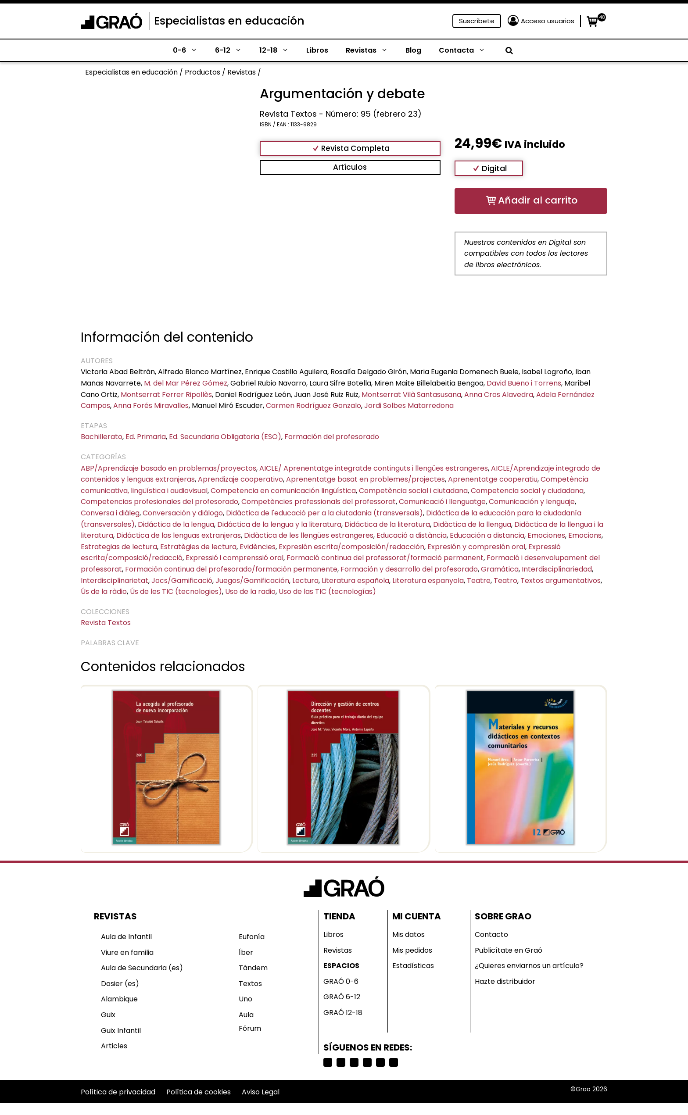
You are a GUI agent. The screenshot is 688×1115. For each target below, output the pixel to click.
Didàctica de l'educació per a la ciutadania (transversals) (324, 513)
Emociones (546, 535)
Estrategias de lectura (119, 547)
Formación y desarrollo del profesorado (409, 569)
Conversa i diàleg (110, 513)
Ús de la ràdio (104, 591)
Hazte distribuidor (505, 981)
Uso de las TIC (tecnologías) (327, 591)
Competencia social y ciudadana (527, 491)
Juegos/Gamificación (252, 580)
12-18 (278, 50)
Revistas (371, 50)
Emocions (585, 535)
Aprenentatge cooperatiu (493, 479)
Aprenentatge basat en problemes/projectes (365, 479)
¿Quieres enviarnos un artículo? (529, 966)
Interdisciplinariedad (557, 569)
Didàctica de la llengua (472, 524)
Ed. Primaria (145, 437)
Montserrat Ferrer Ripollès (166, 395)
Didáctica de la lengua (176, 524)
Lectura (305, 580)
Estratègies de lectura (198, 547)
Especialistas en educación (229, 21)
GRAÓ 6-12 (341, 997)
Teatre (479, 580)
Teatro (505, 580)
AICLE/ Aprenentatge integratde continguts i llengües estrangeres (373, 468)
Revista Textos (106, 623)
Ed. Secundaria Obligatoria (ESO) (225, 437)
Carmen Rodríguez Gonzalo (313, 405)
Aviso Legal (261, 1092)
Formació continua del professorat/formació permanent (385, 558)
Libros (317, 50)
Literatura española (355, 580)
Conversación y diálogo (183, 513)
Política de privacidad (118, 1092)
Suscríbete (476, 20)
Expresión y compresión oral (476, 547)
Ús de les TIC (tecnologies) (176, 591)
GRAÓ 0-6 (340, 981)
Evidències (258, 547)
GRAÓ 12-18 (342, 1013)
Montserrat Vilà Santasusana (411, 395)
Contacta (466, 50)
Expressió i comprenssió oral (234, 558)
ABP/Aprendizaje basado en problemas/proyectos (168, 468)
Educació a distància (411, 535)
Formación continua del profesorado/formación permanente (231, 569)
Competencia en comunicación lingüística (283, 491)
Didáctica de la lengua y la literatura (279, 524)
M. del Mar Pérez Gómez (185, 383)
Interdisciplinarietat (114, 580)
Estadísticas (413, 966)
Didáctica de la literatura (387, 524)
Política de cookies (198, 1092)
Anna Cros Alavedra (498, 395)
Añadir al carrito (537, 200)
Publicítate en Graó (508, 950)
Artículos (350, 167)
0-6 (189, 50)
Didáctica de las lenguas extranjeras (178, 535)
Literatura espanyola (428, 580)
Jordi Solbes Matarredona (409, 405)
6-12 (233, 50)
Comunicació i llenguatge (442, 502)
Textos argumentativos (560, 580)
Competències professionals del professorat (318, 502)
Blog (413, 50)
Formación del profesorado (331, 437)
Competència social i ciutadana (413, 491)
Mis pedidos (412, 950)
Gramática (500, 569)
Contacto (491, 934)
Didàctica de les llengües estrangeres (308, 535)
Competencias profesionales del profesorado (159, 502)
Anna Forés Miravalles (151, 405)
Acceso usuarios (547, 20)
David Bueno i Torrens (524, 383)
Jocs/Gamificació (181, 580)
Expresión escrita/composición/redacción (351, 547)
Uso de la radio (250, 591)
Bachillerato (101, 437)
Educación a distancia (487, 535)
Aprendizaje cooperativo (240, 479)
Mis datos (408, 934)
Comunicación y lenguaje (532, 502)
